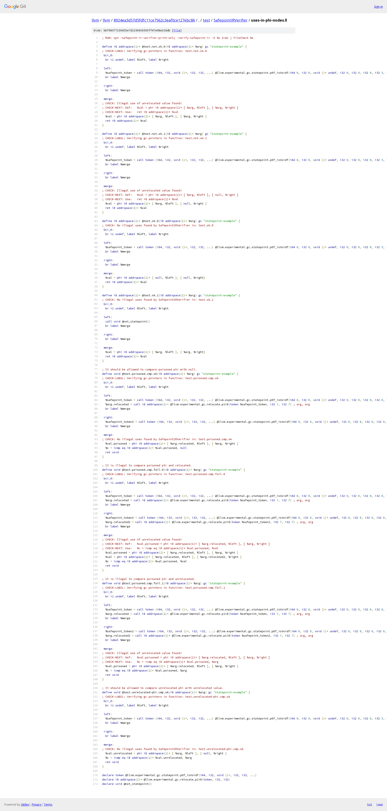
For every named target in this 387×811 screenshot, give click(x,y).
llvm (95, 20)
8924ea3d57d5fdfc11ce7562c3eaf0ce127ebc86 (154, 20)
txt (369, 804)
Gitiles (25, 804)
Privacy (36, 804)
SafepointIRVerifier (231, 20)
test (206, 20)
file (177, 30)
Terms (48, 804)
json (379, 804)
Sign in (378, 7)
